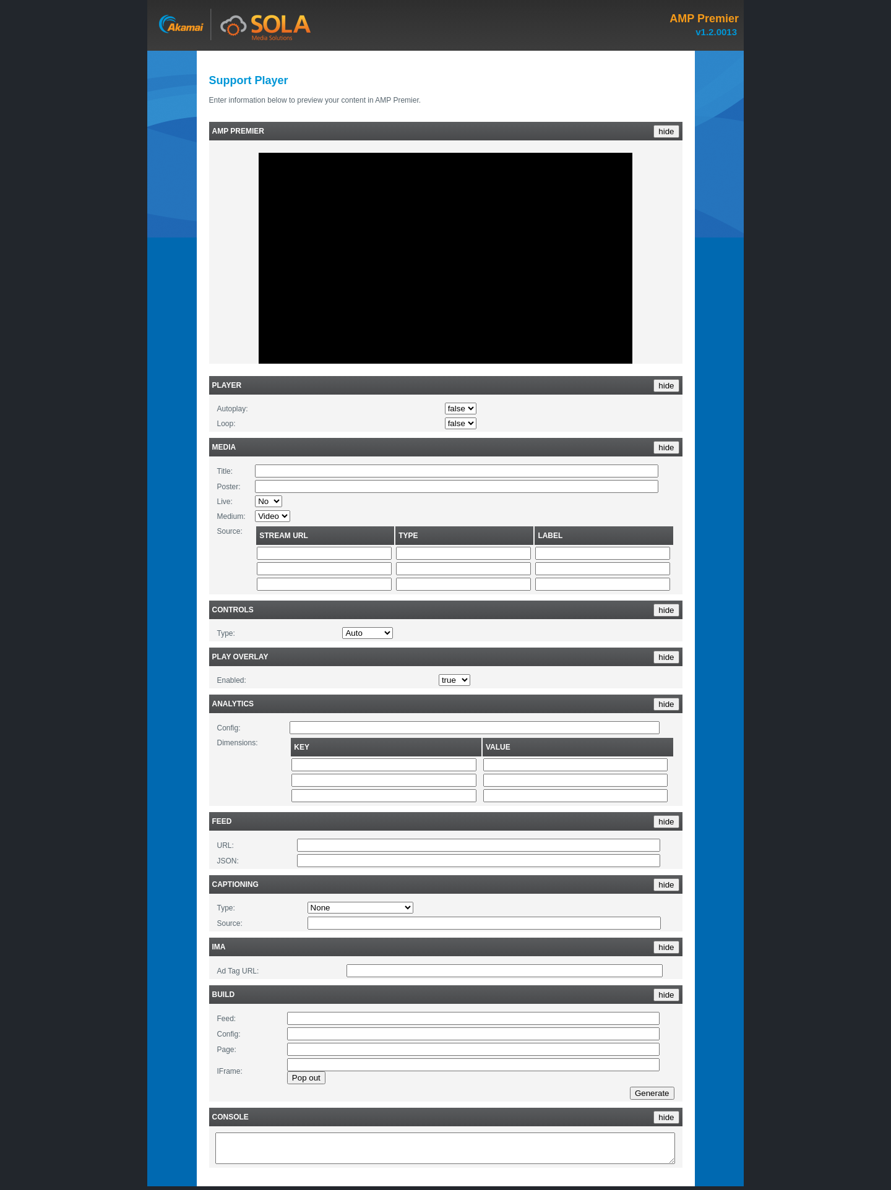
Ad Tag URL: (238, 971)
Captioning (235, 884)
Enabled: (231, 680)
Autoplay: (232, 409)
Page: (226, 1049)
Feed (222, 821)
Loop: (226, 423)
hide (666, 131)
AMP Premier (238, 131)
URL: (225, 845)
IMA (219, 947)
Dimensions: (237, 742)
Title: (225, 471)
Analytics (233, 704)
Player (227, 385)
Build (223, 994)
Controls (233, 610)
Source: (230, 531)
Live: (225, 501)
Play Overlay (240, 657)
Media (224, 447)
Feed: (226, 1018)
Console (230, 1117)
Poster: (229, 486)
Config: (229, 728)
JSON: (228, 861)
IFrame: (230, 1071)
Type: (226, 633)
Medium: (231, 516)
